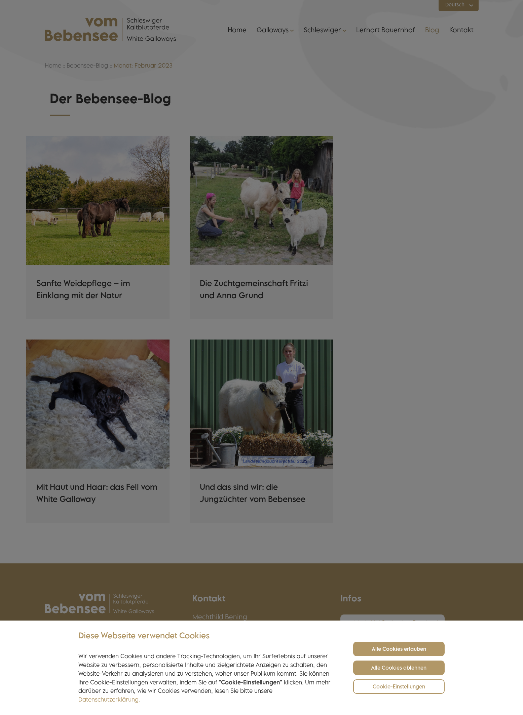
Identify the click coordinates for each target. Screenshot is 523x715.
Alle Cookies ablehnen (398, 668)
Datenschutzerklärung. (109, 700)
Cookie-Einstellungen (399, 687)
